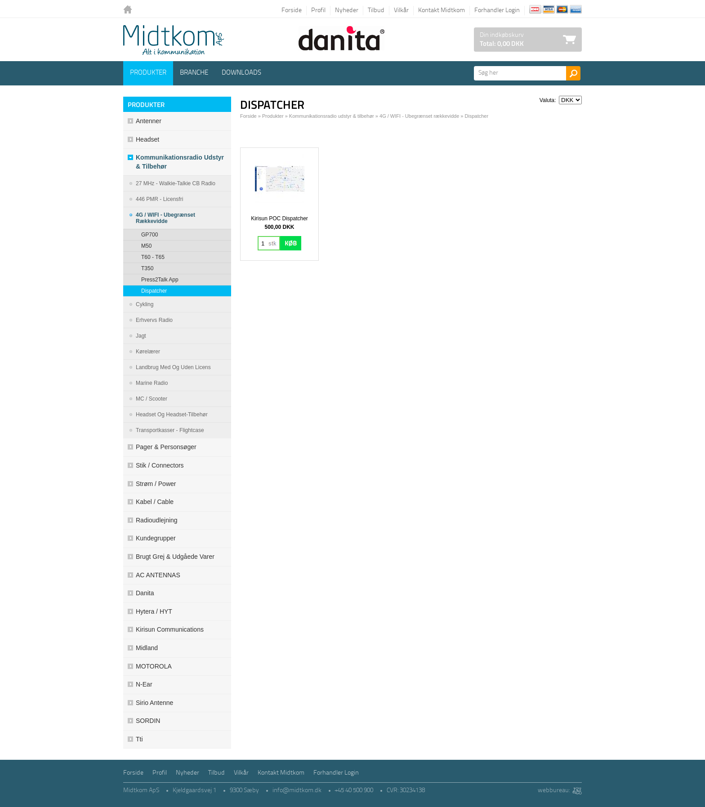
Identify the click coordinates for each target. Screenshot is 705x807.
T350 (147, 268)
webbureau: (554, 790)
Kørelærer (148, 351)
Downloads (241, 73)
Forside (291, 10)
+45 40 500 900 (354, 790)
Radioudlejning (157, 520)
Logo (173, 40)
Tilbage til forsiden (130, 10)
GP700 (149, 235)
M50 (146, 246)
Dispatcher (154, 291)
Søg (573, 73)
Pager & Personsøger (166, 446)
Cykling (144, 304)
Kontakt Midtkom (441, 10)
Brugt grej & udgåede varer (175, 556)
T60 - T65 (153, 257)
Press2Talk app (159, 279)
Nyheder (346, 10)
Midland (147, 647)
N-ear (144, 684)
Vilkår (401, 10)
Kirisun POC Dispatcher (279, 218)
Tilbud (376, 10)
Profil (318, 10)
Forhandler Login (497, 10)
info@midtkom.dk (296, 790)
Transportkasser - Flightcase (170, 430)
